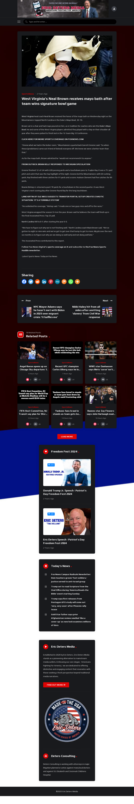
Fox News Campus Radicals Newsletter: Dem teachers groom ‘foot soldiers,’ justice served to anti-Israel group (71, 578)
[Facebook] (24, 281)
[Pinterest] (50, 281)
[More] (77, 281)
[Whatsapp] (70, 281)
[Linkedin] (44, 281)
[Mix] (64, 281)
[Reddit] (37, 281)
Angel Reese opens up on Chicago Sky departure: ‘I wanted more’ (33, 369)
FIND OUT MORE (56, 685)
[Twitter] (30, 281)
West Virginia (28, 116)
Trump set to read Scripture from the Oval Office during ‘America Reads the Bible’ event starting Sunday (70, 590)
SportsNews (28, 94)
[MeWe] (57, 281)
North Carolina (28, 221)
